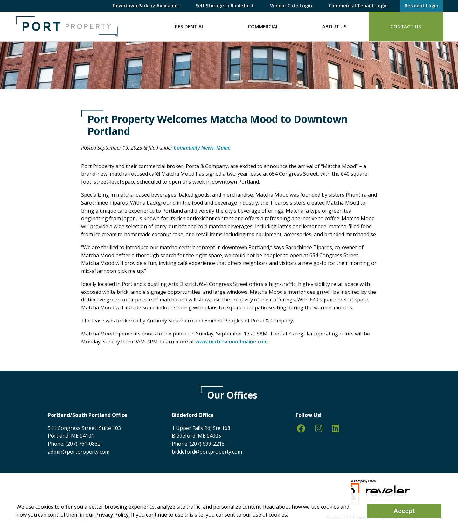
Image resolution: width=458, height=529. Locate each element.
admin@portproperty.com (78, 451)
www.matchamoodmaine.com (231, 341)
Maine (223, 147)
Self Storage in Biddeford (224, 6)
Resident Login (421, 6)
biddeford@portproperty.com (207, 451)
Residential (189, 26)
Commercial (263, 26)
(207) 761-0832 (83, 443)
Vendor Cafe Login (291, 6)
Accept (404, 510)
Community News (194, 147)
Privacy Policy (112, 514)
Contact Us (405, 26)
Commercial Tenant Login (358, 6)
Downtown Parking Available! (146, 6)
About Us (334, 26)
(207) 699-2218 (207, 443)
